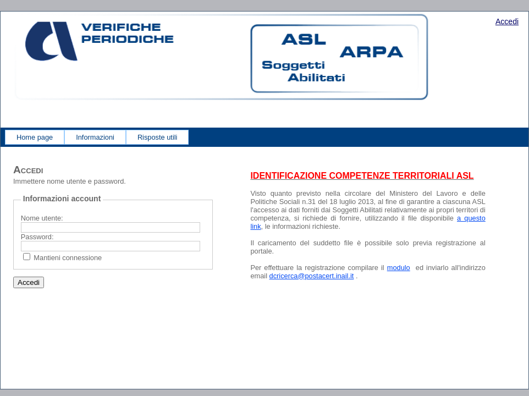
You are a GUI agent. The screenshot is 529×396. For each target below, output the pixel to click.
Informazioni (95, 137)
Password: (37, 237)
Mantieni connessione (68, 258)
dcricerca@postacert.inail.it (311, 276)
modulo (398, 267)
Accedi (507, 21)
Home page (34, 137)
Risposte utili (157, 137)
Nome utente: (42, 218)
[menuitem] (34, 137)
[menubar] (97, 137)
